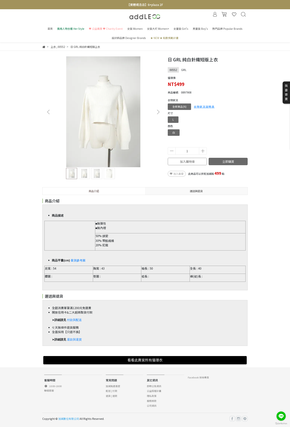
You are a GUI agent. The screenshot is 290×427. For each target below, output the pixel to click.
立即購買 (228, 161)
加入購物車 (187, 161)
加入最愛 (177, 174)
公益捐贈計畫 (154, 391)
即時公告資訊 (154, 386)
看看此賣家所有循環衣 (145, 360)
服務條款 (151, 401)
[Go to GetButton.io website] (281, 423)
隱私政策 (151, 396)
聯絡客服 (49, 390)
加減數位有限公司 (68, 419)
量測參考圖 (78, 260)
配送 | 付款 (111, 391)
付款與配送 (74, 319)
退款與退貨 (74, 339)
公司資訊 (151, 405)
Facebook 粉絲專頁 (198, 377)
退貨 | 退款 (111, 396)
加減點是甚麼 (113, 386)
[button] (158, 112)
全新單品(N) (179, 106)
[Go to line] (281, 416)
